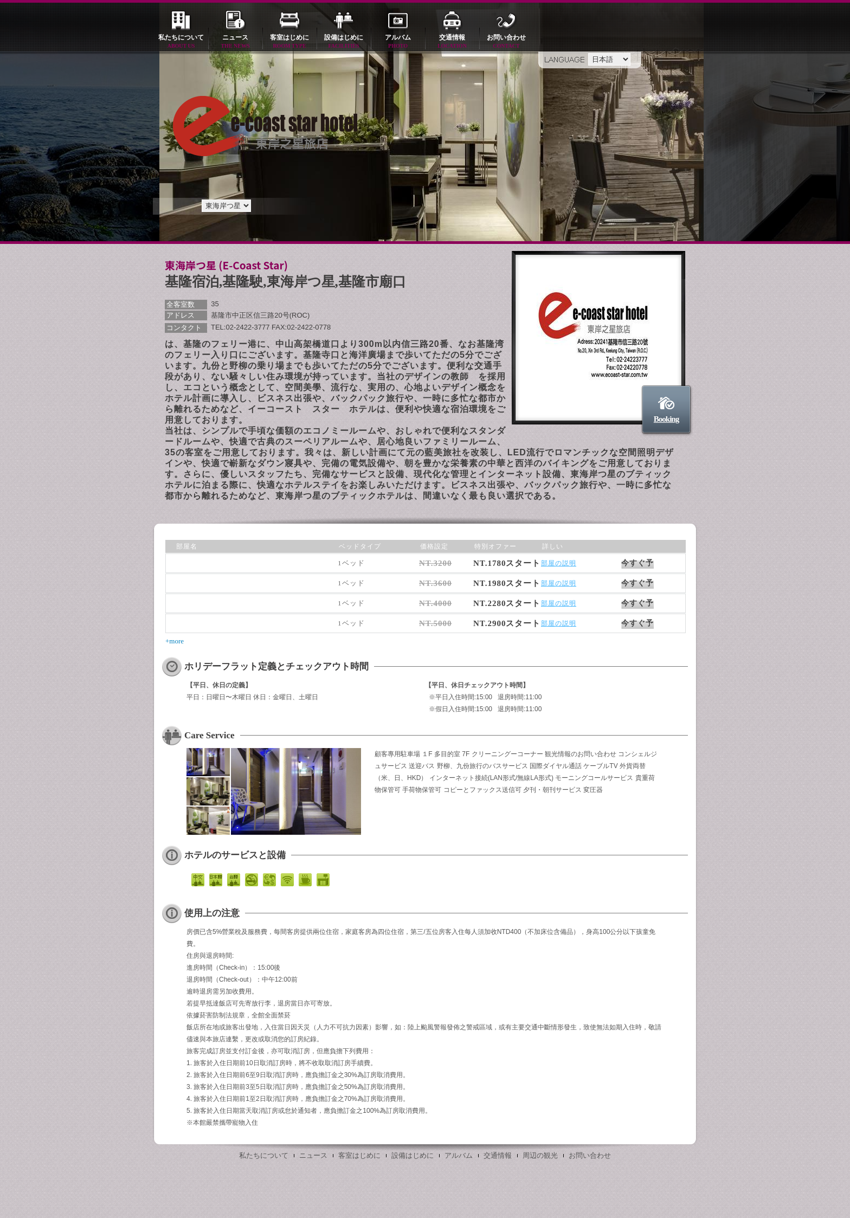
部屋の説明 (558, 563)
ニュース (235, 42)
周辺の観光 (540, 1155)
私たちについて (181, 42)
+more (174, 641)
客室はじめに (289, 42)
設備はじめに (344, 42)
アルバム (398, 42)
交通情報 (452, 42)
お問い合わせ (506, 42)
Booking (666, 419)
